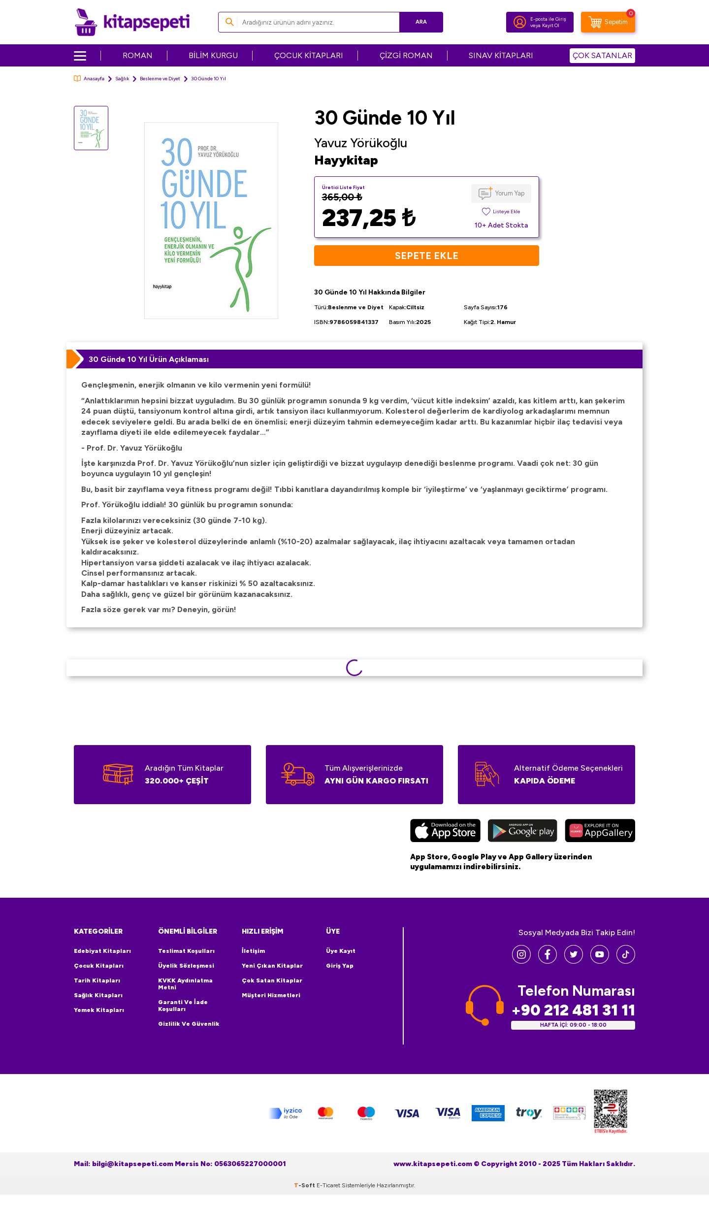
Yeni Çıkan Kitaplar (272, 965)
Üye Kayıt (340, 950)
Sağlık (122, 78)
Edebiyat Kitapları (102, 950)
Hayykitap (346, 160)
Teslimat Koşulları (186, 950)
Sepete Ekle (426, 255)
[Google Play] (522, 832)
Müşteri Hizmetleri (271, 995)
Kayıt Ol (550, 25)
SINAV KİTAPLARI (501, 55)
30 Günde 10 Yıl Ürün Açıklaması (149, 359)
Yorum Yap (509, 193)
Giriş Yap (340, 965)
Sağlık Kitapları (98, 995)
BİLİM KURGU (213, 55)
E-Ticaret (328, 1185)
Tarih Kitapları (97, 980)
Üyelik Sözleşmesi (186, 965)
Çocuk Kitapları (99, 965)
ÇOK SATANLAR (602, 55)
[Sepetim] (608, 22)
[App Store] (445, 832)
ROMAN (138, 55)
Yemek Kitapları (99, 1010)
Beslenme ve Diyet (160, 78)
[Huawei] (600, 832)
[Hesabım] (520, 22)
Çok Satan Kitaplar (272, 980)
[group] (211, 220)
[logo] (132, 22)
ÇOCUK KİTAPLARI (308, 55)
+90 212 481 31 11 (573, 1010)
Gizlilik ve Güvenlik (189, 1023)
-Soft (305, 1185)
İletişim (253, 950)
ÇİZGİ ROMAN (406, 55)
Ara (421, 22)
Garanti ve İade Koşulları (183, 1005)
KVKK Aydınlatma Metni (185, 984)
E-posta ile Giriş (548, 19)
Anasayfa (89, 78)
